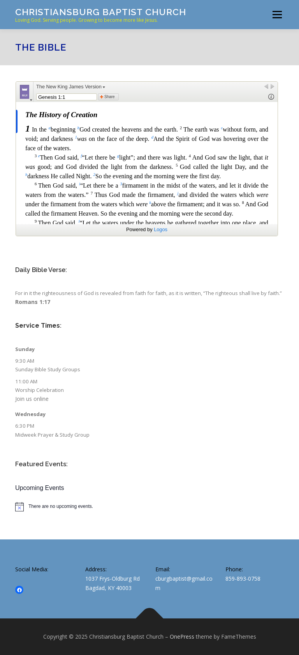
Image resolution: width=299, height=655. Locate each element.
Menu (277, 14)
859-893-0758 (242, 578)
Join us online (32, 398)
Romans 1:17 (32, 302)
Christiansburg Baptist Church (100, 12)
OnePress (182, 636)
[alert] (149, 506)
